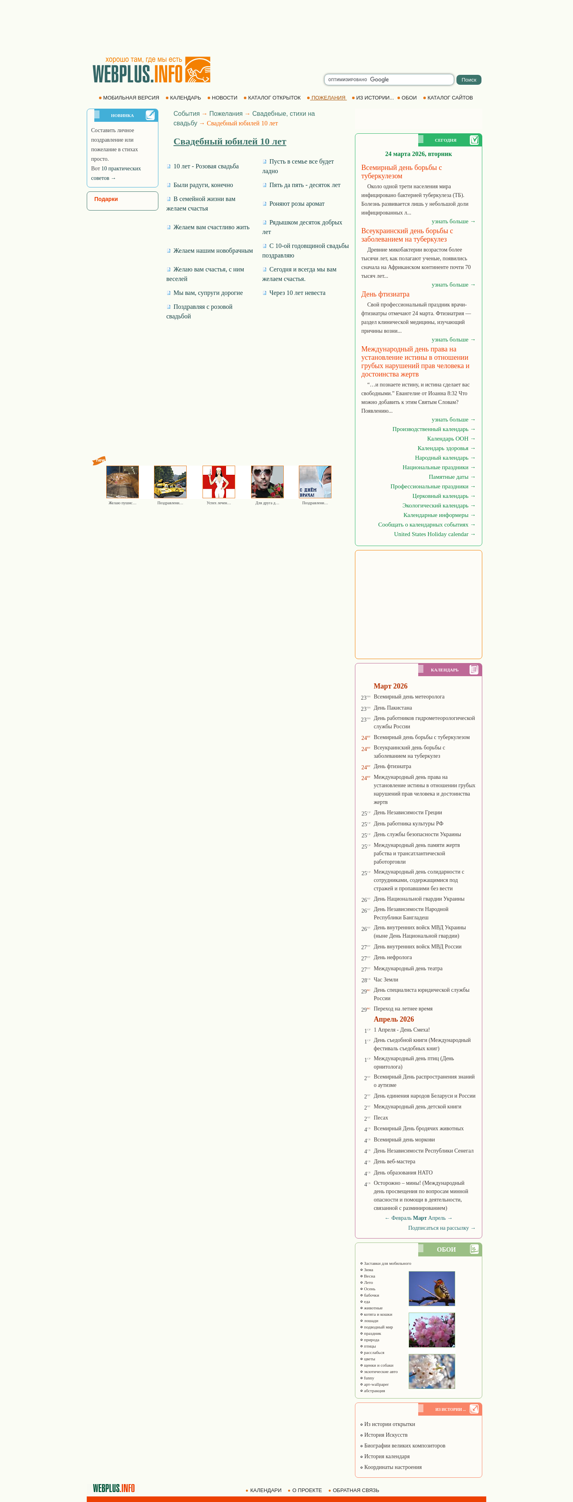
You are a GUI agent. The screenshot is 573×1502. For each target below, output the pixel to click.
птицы (368, 1346)
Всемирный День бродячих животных (419, 1128)
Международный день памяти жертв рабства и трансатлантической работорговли (417, 853)
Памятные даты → (452, 477)
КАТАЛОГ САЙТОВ (448, 98)
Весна (367, 1276)
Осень (368, 1288)
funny (367, 1377)
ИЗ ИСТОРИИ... (374, 98)
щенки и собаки (377, 1365)
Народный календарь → (445, 458)
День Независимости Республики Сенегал (424, 1151)
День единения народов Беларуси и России (425, 1096)
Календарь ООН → (451, 438)
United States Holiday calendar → (435, 534)
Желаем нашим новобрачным (209, 250)
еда (365, 1301)
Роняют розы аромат (293, 203)
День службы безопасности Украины (417, 834)
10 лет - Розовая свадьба (202, 166)
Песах (381, 1118)
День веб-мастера (394, 1162)
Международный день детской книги (417, 1107)
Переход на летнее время (403, 1009)
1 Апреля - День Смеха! (402, 1030)
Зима (366, 1269)
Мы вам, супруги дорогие (204, 292)
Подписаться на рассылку (442, 1228)
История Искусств (383, 1435)
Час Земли (386, 980)
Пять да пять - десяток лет (301, 184)
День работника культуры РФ (408, 824)
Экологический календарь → (439, 505)
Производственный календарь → (434, 429)
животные (371, 1307)
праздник (370, 1333)
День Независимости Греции (408, 812)
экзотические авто (379, 1371)
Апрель (437, 1218)
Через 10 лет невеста (293, 292)
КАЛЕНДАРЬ (184, 98)
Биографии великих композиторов (402, 1446)
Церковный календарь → (444, 496)
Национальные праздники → (439, 467)
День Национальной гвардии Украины (419, 899)
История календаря (385, 1456)
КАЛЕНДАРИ (264, 1490)
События (186, 113)
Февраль (402, 1218)
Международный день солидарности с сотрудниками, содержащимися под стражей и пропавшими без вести (419, 880)
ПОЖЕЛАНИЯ (327, 98)
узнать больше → (454, 221)
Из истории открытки (387, 1424)
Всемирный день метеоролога (409, 697)
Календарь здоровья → (446, 448)
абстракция (372, 1390)
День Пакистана (393, 708)
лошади (369, 1320)
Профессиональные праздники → (433, 486)
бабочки (369, 1295)
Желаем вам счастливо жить (207, 227)
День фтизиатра (392, 766)
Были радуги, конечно (199, 184)
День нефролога (393, 957)
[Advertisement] (286, 28)
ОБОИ (407, 98)
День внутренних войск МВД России (418, 947)
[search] (389, 79)
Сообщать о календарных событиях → (427, 524)
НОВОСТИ (223, 98)
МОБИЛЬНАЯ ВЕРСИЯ (130, 98)
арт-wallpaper (374, 1384)
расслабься (372, 1352)
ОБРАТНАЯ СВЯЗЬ (354, 1490)
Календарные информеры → (439, 515)
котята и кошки (376, 1314)
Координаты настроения (391, 1467)
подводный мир (376, 1326)
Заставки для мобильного (385, 1263)
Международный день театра (408, 968)
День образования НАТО (403, 1173)
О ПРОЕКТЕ (306, 1490)
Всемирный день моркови (404, 1140)
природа (369, 1339)
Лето (366, 1282)
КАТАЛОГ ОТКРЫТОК (273, 98)
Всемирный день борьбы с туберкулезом (422, 737)
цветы (367, 1358)
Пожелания (226, 113)
